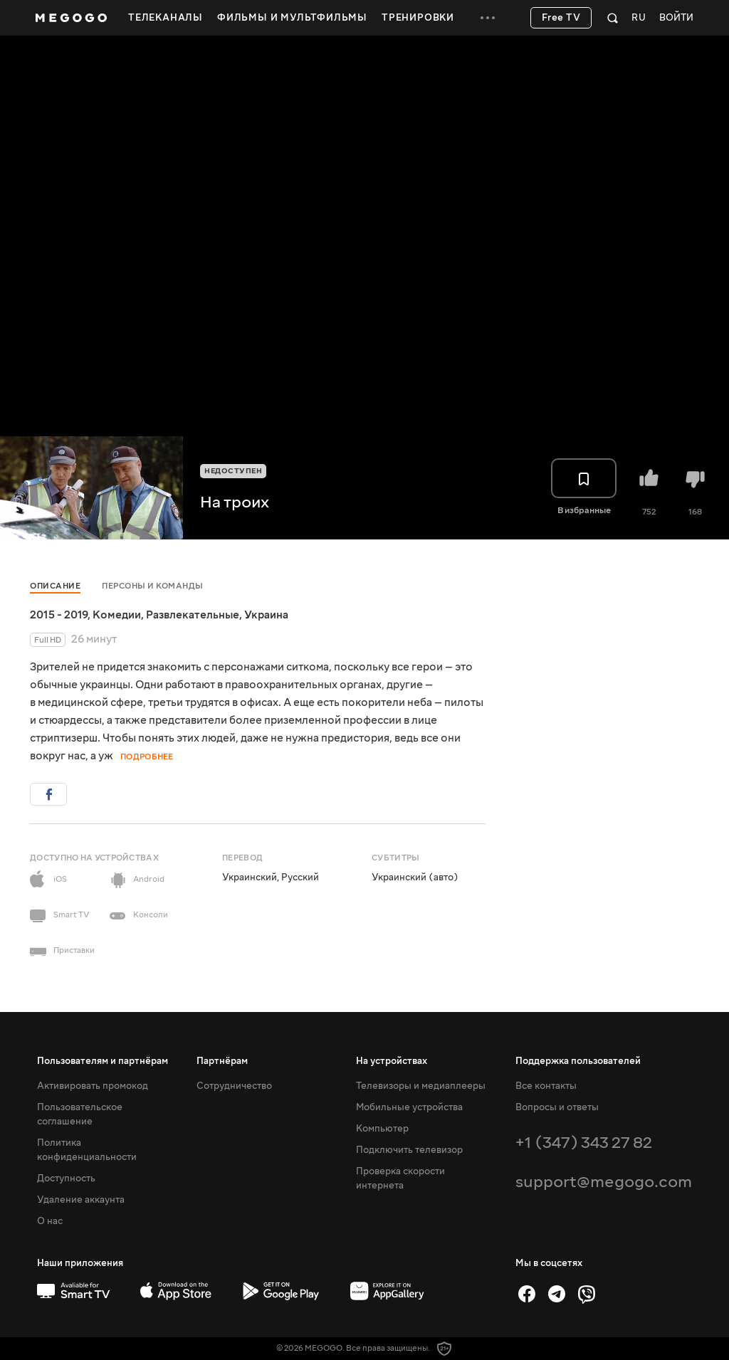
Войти (676, 18)
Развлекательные (192, 615)
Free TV (561, 17)
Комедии (117, 615)
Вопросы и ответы (557, 1107)
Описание (55, 586)
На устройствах (391, 1061)
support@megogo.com (603, 1182)
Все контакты (546, 1086)
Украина (266, 615)
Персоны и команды (153, 586)
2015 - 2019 (59, 615)
